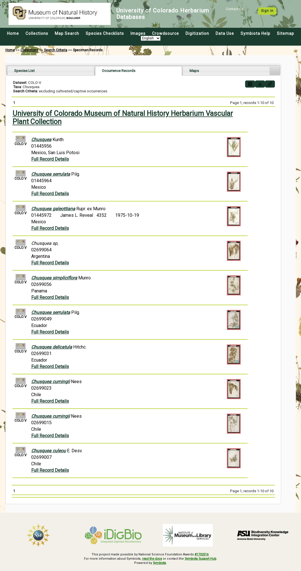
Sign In (267, 11)
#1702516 (202, 554)
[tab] (50, 70)
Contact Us (234, 9)
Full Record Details (50, 159)
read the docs (150, 559)
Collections (37, 33)
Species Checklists (105, 33)
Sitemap (285, 33)
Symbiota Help (255, 33)
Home (13, 33)
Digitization (197, 33)
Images (138, 33)
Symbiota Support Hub (201, 559)
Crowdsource (165, 33)
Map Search (67, 33)
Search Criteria (55, 50)
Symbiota (160, 562)
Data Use (225, 33)
